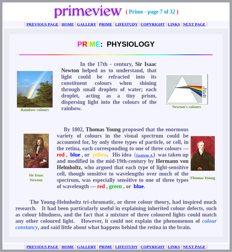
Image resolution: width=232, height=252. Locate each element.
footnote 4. (144, 155)
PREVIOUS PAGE (43, 24)
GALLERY (86, 24)
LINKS (174, 24)
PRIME (105, 24)
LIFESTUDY (126, 24)
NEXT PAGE (194, 24)
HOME (67, 24)
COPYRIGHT (152, 24)
